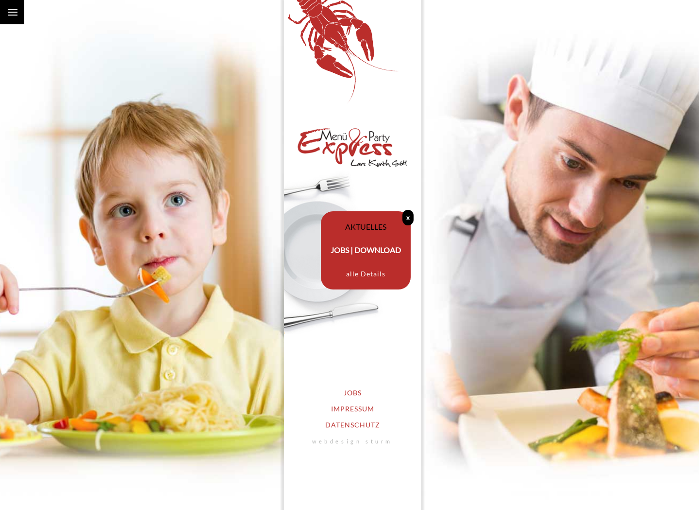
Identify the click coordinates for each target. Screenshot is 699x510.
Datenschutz (352, 425)
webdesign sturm (352, 441)
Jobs (353, 393)
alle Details (365, 274)
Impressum (352, 409)
